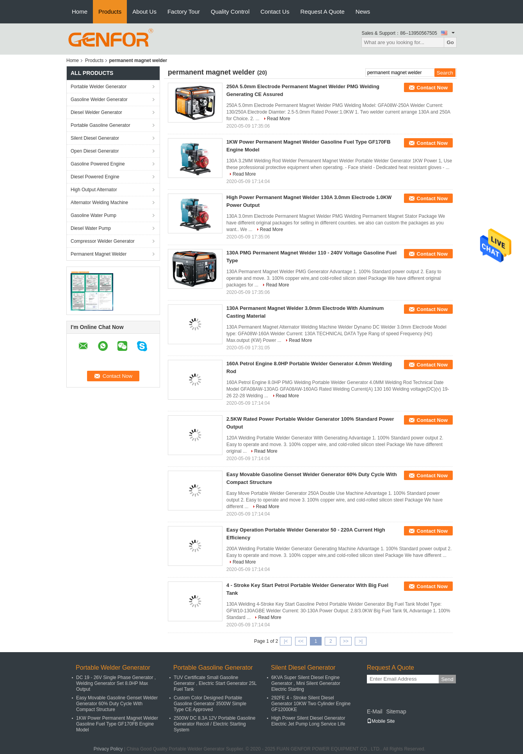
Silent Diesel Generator (95, 138)
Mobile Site (381, 721)
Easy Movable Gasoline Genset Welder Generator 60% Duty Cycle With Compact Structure (117, 703)
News (363, 11)
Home (79, 11)
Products (109, 11)
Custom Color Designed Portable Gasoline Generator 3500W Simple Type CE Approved (210, 703)
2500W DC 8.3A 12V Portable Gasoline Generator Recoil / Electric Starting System (214, 724)
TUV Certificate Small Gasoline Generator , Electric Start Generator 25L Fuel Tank (215, 683)
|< (286, 641)
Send (447, 679)
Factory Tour (183, 11)
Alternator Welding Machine (99, 202)
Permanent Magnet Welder (98, 254)
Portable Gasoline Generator (100, 125)
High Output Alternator (94, 189)
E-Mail (374, 711)
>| (361, 641)
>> (346, 641)
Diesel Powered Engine (95, 177)
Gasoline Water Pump (93, 215)
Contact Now (432, 88)
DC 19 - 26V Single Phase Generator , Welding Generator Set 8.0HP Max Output (116, 683)
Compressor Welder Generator (103, 241)
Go (450, 42)
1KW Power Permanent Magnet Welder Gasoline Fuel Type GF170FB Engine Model (117, 724)
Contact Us (274, 11)
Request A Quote (322, 11)
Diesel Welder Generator (96, 112)
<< (301, 641)
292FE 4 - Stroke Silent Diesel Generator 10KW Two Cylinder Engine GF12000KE (310, 703)
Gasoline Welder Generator (99, 99)
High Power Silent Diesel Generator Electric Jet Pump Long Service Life (308, 721)
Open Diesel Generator (95, 151)
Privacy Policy (108, 749)
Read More (278, 118)
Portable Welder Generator (98, 86)
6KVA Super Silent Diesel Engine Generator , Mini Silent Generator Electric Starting (305, 683)
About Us (144, 11)
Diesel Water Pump (91, 228)
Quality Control (230, 11)
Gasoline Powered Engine (98, 164)
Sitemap (396, 711)
